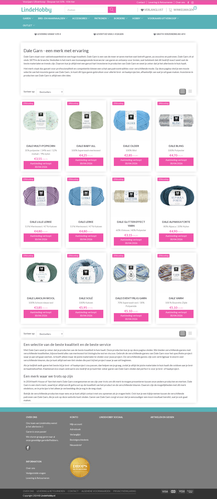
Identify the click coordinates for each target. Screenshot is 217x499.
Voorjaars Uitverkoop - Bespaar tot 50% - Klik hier (49, 1)
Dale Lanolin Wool (41, 298)
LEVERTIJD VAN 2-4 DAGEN (109, 34)
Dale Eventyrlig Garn (131, 298)
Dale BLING (176, 145)
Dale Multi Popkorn (40, 145)
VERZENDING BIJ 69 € (174, 34)
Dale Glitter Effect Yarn (131, 223)
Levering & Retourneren (160, 2)
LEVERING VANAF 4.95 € (49, 34)
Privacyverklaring (124, 491)
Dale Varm (176, 298)
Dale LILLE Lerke (41, 221)
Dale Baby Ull (86, 145)
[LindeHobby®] (36, 9)
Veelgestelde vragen (36, 473)
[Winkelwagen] (182, 9)
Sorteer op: (29, 91)
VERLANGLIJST (152, 9)
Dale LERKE (85, 221)
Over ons (180, 2)
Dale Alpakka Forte (176, 221)
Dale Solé (86, 298)
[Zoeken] (112, 9)
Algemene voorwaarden (96, 491)
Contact (141, 2)
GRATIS (160, 34)
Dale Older (131, 145)
